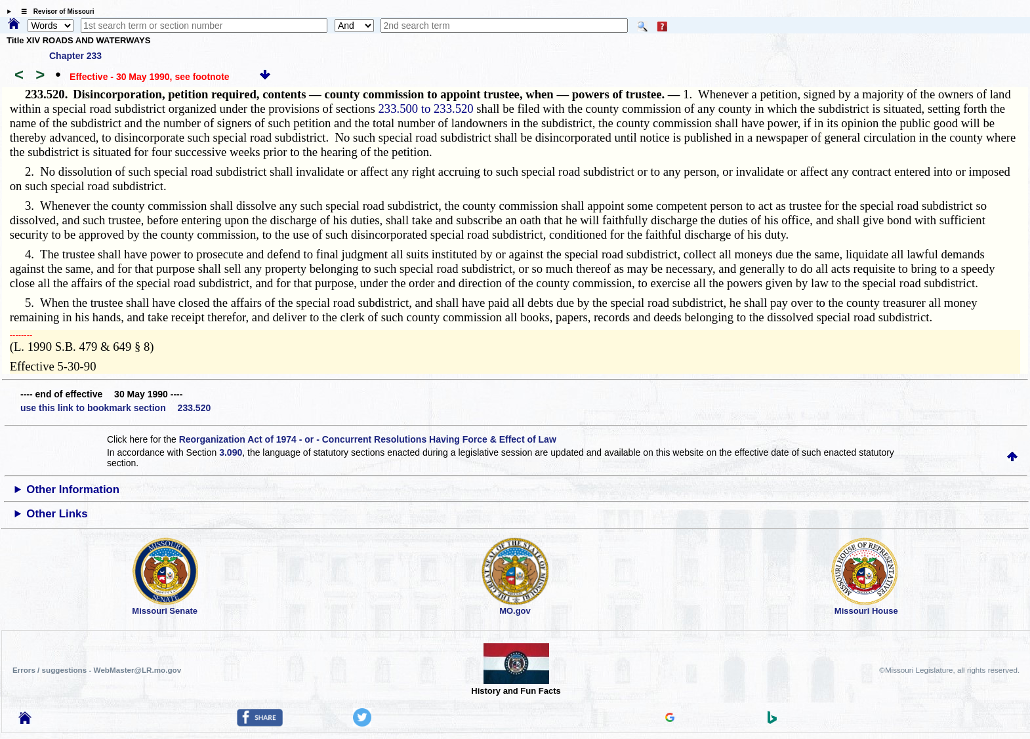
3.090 (230, 452)
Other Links (56, 514)
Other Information (72, 489)
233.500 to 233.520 (426, 108)
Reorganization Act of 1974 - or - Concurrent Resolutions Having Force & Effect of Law (367, 439)
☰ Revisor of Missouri (54, 11)
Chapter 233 (75, 55)
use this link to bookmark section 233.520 (115, 408)
